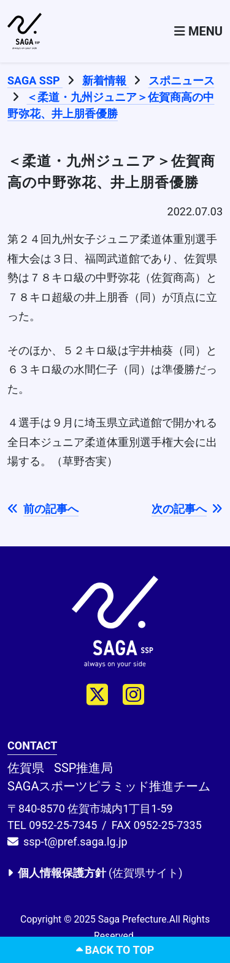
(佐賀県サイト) (94, 872)
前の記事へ (43, 508)
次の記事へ (187, 508)
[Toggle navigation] (198, 31)
